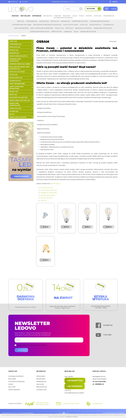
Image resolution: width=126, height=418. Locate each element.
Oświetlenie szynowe (88, 31)
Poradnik (57, 16)
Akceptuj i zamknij (71, 416)
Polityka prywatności (16, 381)
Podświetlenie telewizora (63, 17)
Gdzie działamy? (14, 389)
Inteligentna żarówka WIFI (48, 192)
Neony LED (69, 28)
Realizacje (66, 16)
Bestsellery (25, 16)
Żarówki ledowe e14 (46, 187)
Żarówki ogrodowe (46, 197)
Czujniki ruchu (108, 24)
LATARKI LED (68, 31)
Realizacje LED (41, 387)
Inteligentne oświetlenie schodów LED (47, 24)
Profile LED (55, 21)
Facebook (13, 1)
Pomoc (81, 16)
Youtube (23, 1)
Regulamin (12, 379)
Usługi (74, 16)
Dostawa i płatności (15, 376)
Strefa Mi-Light (56, 31)
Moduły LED (59, 28)
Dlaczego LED (41, 389)
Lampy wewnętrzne (21, 28)
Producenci (40, 376)
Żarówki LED (65, 21)
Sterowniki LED (108, 16)
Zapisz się (21, 350)
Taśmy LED (20, 21)
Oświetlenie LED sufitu (80, 21)
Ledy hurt (43, 200)
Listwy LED (97, 16)
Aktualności (47, 16)
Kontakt (89, 16)
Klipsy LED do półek (70, 24)
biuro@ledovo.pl (99, 376)
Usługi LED (40, 384)
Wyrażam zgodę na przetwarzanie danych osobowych (31, 345)
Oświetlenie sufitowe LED (102, 28)
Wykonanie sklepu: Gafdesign (114, 413)
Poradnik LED (41, 381)
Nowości (15, 16)
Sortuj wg (112, 41)
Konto (115, 1)
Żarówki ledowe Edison (47, 195)
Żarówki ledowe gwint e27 (48, 190)
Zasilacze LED (44, 21)
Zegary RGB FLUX (95, 24)
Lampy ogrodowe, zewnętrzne (41, 28)
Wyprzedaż (36, 16)
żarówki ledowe (55, 183)
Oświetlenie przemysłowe (39, 31)
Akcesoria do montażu (83, 28)
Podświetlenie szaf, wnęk (21, 24)
